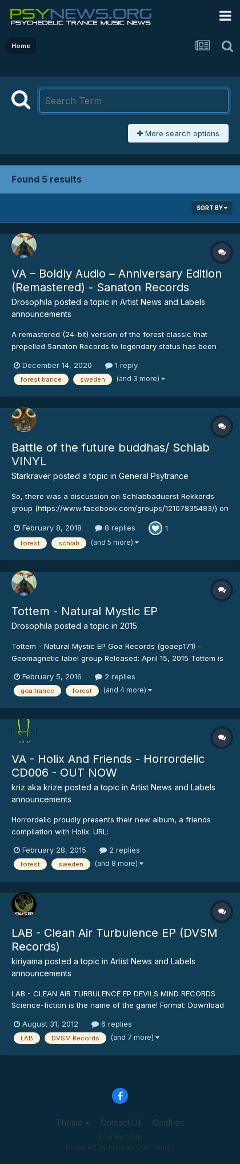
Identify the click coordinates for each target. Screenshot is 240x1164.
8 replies (115, 527)
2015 (128, 626)
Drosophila (31, 302)
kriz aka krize (36, 787)
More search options (178, 133)
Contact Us (121, 1122)
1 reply (121, 365)
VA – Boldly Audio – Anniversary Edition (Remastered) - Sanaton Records (116, 280)
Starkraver (31, 476)
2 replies (115, 676)
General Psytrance (154, 476)
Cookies (168, 1122)
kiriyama (26, 961)
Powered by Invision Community (120, 1147)
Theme (73, 1122)
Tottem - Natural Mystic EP (84, 611)
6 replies (111, 1023)
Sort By (212, 207)
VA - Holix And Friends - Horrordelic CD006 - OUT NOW (108, 765)
